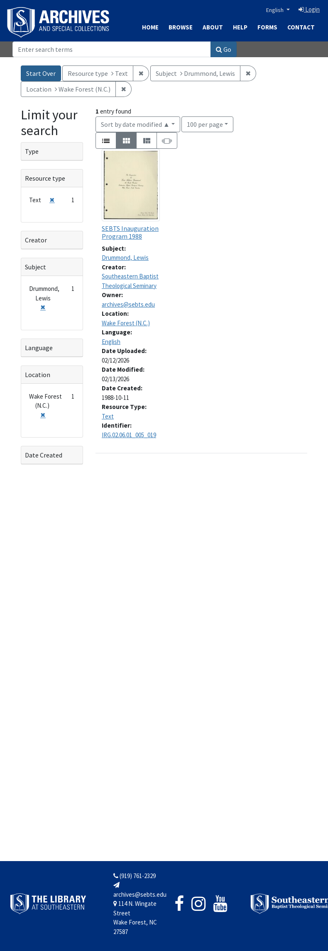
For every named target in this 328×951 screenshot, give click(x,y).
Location (37, 374)
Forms (267, 27)
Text (108, 416)
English (275, 10)
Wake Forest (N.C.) (126, 323)
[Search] (111, 49)
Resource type (45, 178)
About (213, 27)
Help (240, 27)
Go (223, 49)
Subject (35, 267)
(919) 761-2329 (134, 876)
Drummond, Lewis (125, 257)
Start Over (41, 73)
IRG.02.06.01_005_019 (129, 435)
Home (150, 27)
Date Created (43, 455)
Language (39, 348)
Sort (135, 124)
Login (309, 9)
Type (32, 151)
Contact (301, 27)
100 (205, 123)
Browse (181, 27)
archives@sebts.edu (128, 304)
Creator (36, 240)
